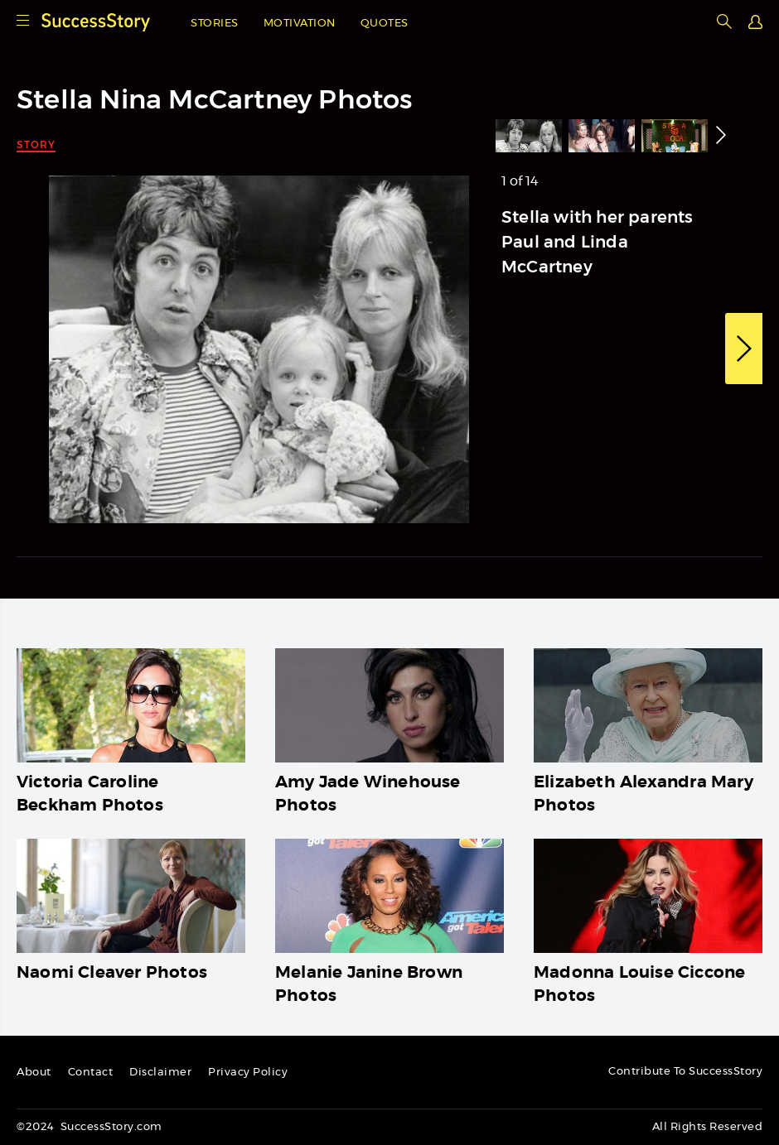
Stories (215, 23)
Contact (91, 1072)
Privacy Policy (248, 1072)
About (34, 1072)
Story (36, 144)
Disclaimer (160, 1072)
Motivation (300, 23)
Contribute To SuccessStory (685, 1071)
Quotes (384, 23)
